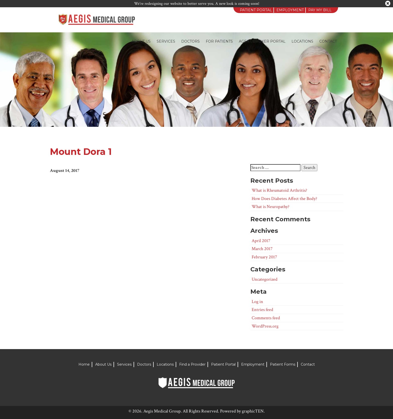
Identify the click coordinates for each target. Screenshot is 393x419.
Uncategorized (264, 279)
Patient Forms (282, 364)
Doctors (190, 41)
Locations (302, 41)
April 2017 (261, 241)
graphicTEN (253, 411)
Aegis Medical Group (162, 411)
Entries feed (262, 309)
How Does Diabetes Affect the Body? (284, 198)
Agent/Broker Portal (262, 41)
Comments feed (266, 318)
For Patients (219, 41)
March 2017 (262, 249)
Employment (290, 10)
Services (166, 41)
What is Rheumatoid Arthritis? (279, 190)
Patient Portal (256, 10)
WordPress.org (265, 326)
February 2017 (264, 257)
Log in (257, 301)
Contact (328, 41)
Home (84, 364)
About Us (141, 41)
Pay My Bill (320, 10)
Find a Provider (192, 364)
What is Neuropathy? (270, 207)
